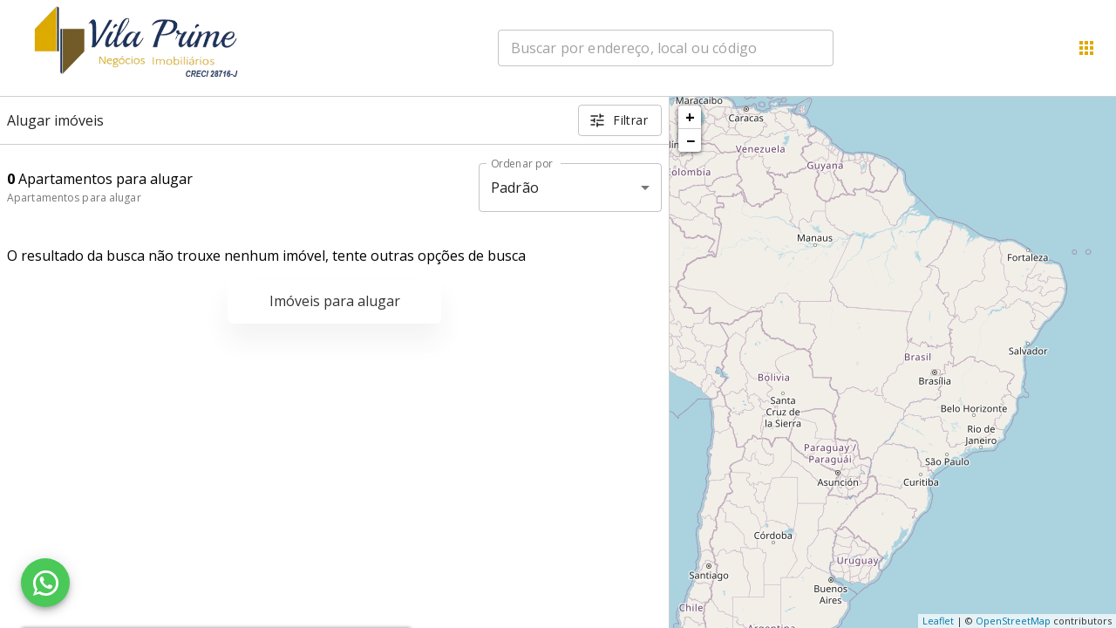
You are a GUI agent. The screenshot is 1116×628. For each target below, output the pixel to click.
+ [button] (690, 116)
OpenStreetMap (1013, 620)
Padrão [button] (515, 187)
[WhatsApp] (45, 582)
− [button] (690, 140)
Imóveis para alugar (334, 301)
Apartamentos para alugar (74, 197)
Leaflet (938, 620)
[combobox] (666, 48)
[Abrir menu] (1086, 48)
